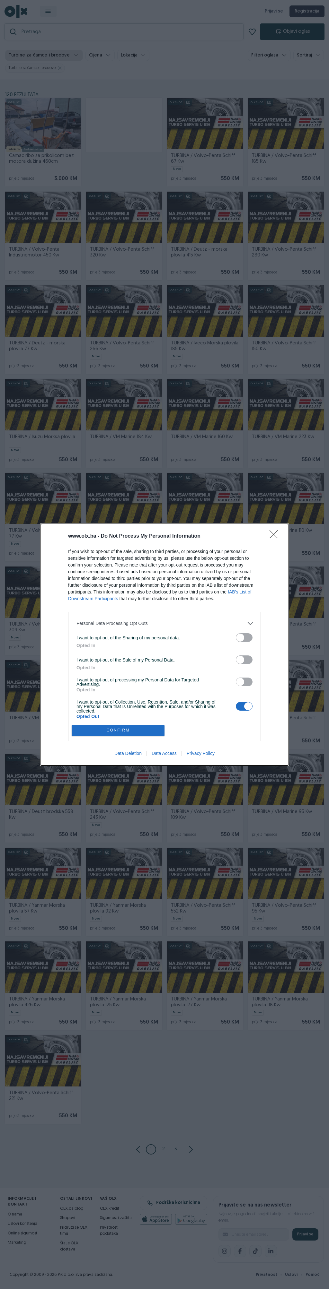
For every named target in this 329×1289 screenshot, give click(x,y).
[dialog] (164, 645)
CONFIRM (118, 730)
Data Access (164, 753)
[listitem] (164, 623)
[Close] (276, 536)
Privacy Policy (201, 753)
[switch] (244, 637)
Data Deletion (128, 753)
